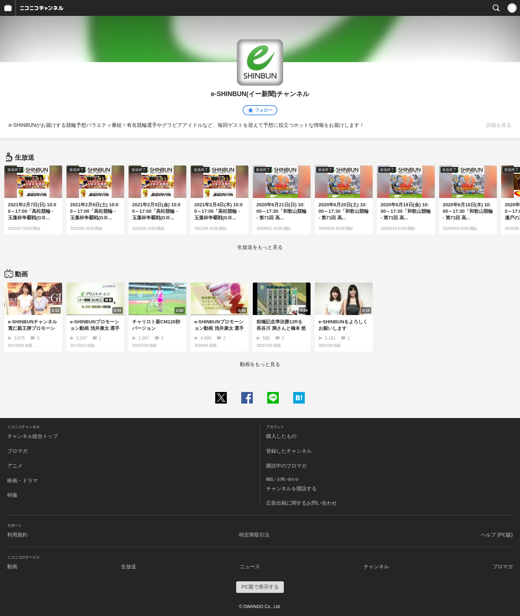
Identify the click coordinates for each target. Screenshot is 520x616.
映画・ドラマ (22, 480)
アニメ (14, 466)
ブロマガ (17, 451)
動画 (12, 566)
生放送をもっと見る (260, 247)
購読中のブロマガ (286, 466)
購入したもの (281, 436)
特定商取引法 (254, 535)
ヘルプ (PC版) (497, 535)
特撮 (12, 495)
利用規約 (17, 535)
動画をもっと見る (260, 364)
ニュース (250, 566)
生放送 (128, 566)
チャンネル (376, 566)
